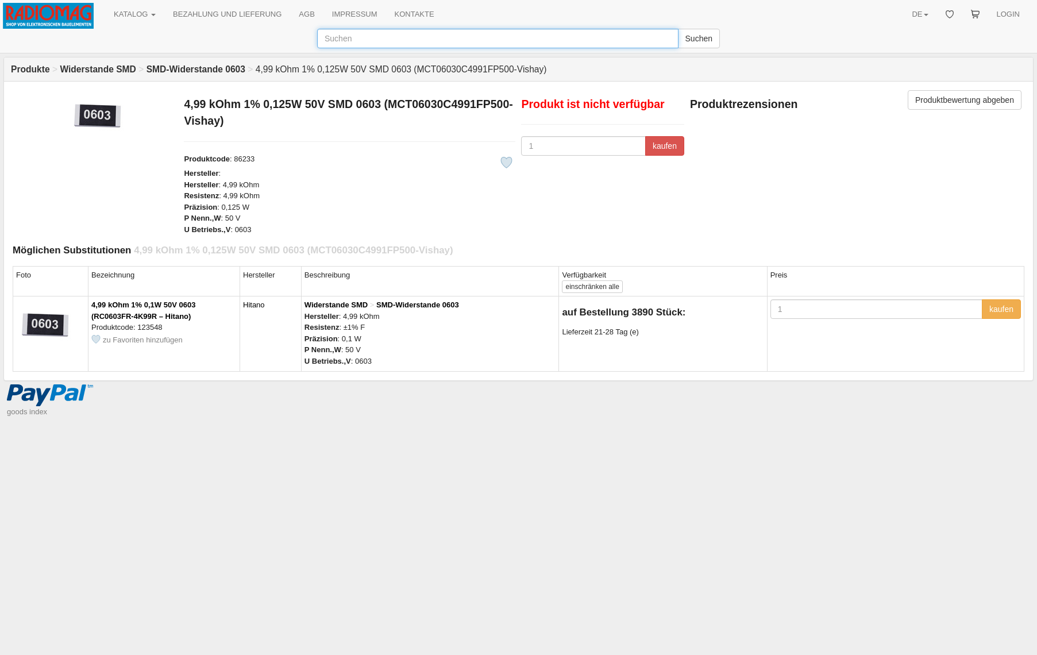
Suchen (698, 38)
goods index (27, 411)
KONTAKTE (414, 14)
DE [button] (920, 14)
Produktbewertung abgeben (964, 100)
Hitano (254, 304)
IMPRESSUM (354, 14)
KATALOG (135, 14)
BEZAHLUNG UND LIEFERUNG (227, 14)
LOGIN (1008, 14)
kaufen (665, 146)
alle (592, 287)
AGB (306, 14)
